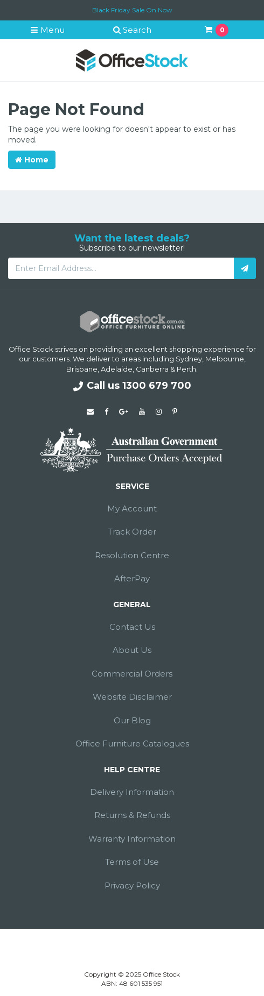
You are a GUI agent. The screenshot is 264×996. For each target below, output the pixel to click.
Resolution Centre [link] (132, 555)
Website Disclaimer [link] (132, 697)
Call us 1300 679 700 (132, 386)
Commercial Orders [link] (132, 673)
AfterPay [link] (132, 578)
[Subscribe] (245, 268)
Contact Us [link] (132, 627)
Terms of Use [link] (132, 862)
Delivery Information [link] (132, 792)
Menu (47, 30)
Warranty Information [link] (132, 839)
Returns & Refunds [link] (132, 815)
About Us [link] (132, 650)
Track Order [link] (132, 532)
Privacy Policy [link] (132, 885)
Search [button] (132, 30)
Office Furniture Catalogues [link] (132, 743)
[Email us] (90, 411)
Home (31, 160)
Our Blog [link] (132, 720)
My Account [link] (132, 508)
